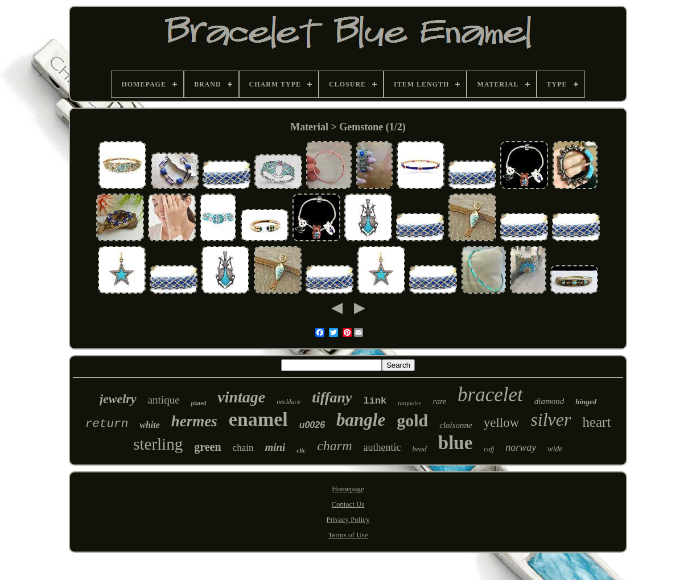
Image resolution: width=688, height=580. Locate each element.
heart (596, 422)
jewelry (118, 399)
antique (164, 400)
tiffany (332, 397)
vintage (241, 397)
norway (520, 447)
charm (334, 445)
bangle (360, 420)
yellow (502, 423)
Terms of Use (348, 534)
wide (554, 449)
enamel (258, 419)
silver (550, 419)
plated (199, 403)
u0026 (312, 425)
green (207, 447)
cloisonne (455, 425)
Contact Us (347, 504)
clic (301, 450)
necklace (288, 402)
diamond (549, 401)
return (107, 423)
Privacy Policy (347, 519)
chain (243, 447)
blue (455, 443)
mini (275, 447)
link (375, 401)
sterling (158, 444)
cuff (489, 449)
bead (420, 449)
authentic (382, 447)
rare (439, 401)
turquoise (409, 403)
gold (412, 420)
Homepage (348, 488)
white (149, 425)
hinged (585, 401)
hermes (194, 421)
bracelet (490, 395)
